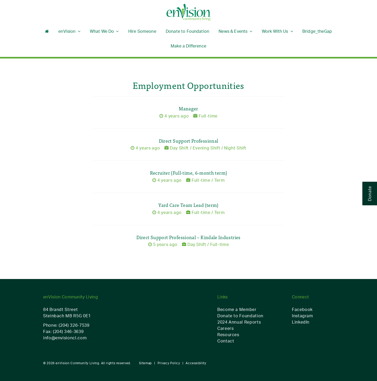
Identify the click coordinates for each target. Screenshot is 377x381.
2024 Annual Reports (239, 322)
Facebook (302, 309)
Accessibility (196, 363)
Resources (228, 334)
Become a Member (237, 309)
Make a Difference (188, 46)
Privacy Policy (169, 363)
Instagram (302, 315)
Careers (225, 328)
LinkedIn (300, 322)
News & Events (233, 31)
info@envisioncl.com (65, 337)
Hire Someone (142, 31)
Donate (369, 193)
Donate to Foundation (187, 31)
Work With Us (275, 31)
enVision (66, 31)
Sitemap (145, 363)
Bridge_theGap (317, 31)
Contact (225, 341)
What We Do (102, 31)
